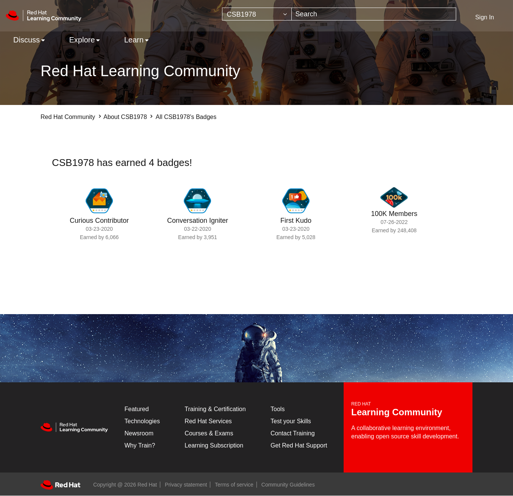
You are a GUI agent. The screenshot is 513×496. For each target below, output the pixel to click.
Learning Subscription (214, 445)
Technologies (142, 421)
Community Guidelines (288, 485)
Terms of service (234, 485)
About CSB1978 (125, 117)
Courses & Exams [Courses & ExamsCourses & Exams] (209, 433)
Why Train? (140, 445)
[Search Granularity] (256, 14)
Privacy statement (186, 485)
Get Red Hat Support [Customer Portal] (299, 445)
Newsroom (139, 433)
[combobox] (374, 14)
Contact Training (293, 433)
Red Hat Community (68, 117)
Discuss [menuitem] (26, 40)
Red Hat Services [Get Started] (208, 421)
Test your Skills (291, 421)
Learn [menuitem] (134, 40)
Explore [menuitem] (82, 40)
